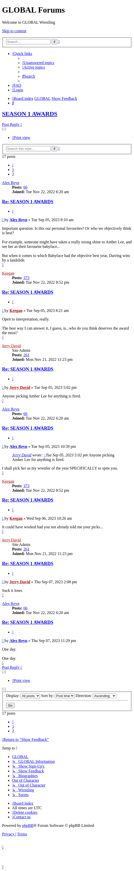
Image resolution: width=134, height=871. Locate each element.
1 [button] (13, 169)
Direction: (95, 695)
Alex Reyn (10, 183)
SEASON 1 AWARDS (29, 113)
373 (26, 278)
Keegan (8, 273)
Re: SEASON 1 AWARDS (27, 201)
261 (26, 355)
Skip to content (14, 31)
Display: (23, 695)
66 (25, 187)
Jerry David (11, 346)
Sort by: (57, 695)
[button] (13, 165)
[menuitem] (38, 63)
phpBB (27, 825)
